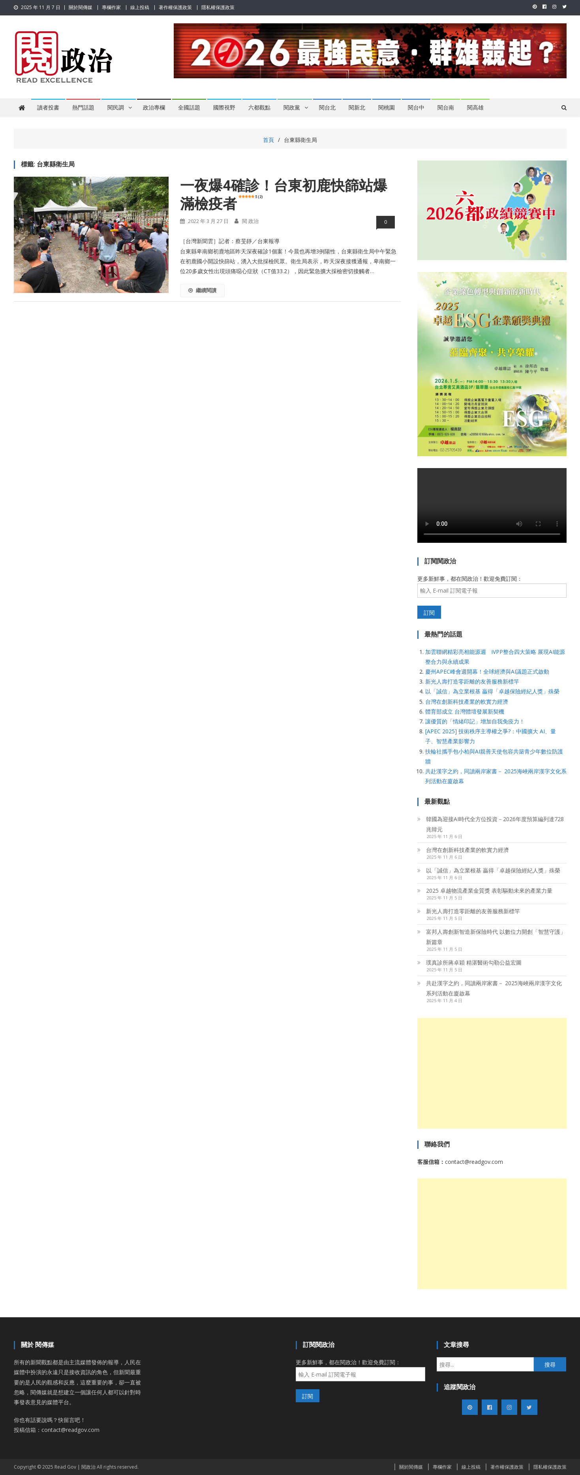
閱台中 (416, 107)
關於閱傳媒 (80, 7)
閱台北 (327, 107)
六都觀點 (259, 107)
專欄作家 (111, 7)
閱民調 (115, 107)
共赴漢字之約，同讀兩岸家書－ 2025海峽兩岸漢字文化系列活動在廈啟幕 (494, 988)
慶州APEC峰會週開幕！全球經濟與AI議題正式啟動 (487, 671)
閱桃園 (386, 107)
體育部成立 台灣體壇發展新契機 (464, 711)
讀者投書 (48, 107)
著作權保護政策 (175, 7)
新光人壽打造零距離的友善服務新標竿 (472, 681)
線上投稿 (139, 7)
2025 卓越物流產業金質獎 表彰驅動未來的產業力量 (489, 890)
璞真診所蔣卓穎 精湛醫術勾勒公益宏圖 (474, 962)
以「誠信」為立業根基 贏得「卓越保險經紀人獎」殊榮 (492, 691)
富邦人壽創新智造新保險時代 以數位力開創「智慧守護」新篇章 (496, 937)
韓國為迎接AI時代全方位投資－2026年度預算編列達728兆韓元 (495, 824)
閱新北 (357, 107)
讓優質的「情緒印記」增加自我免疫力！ (475, 721)
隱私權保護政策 (218, 7)
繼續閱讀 (202, 290)
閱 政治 (250, 221)
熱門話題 (83, 107)
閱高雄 (475, 107)
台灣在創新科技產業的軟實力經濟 (466, 701)
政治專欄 (154, 107)
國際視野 (224, 107)
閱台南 (445, 107)
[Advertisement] (492, 1073)
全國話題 (189, 107)
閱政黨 (291, 107)
